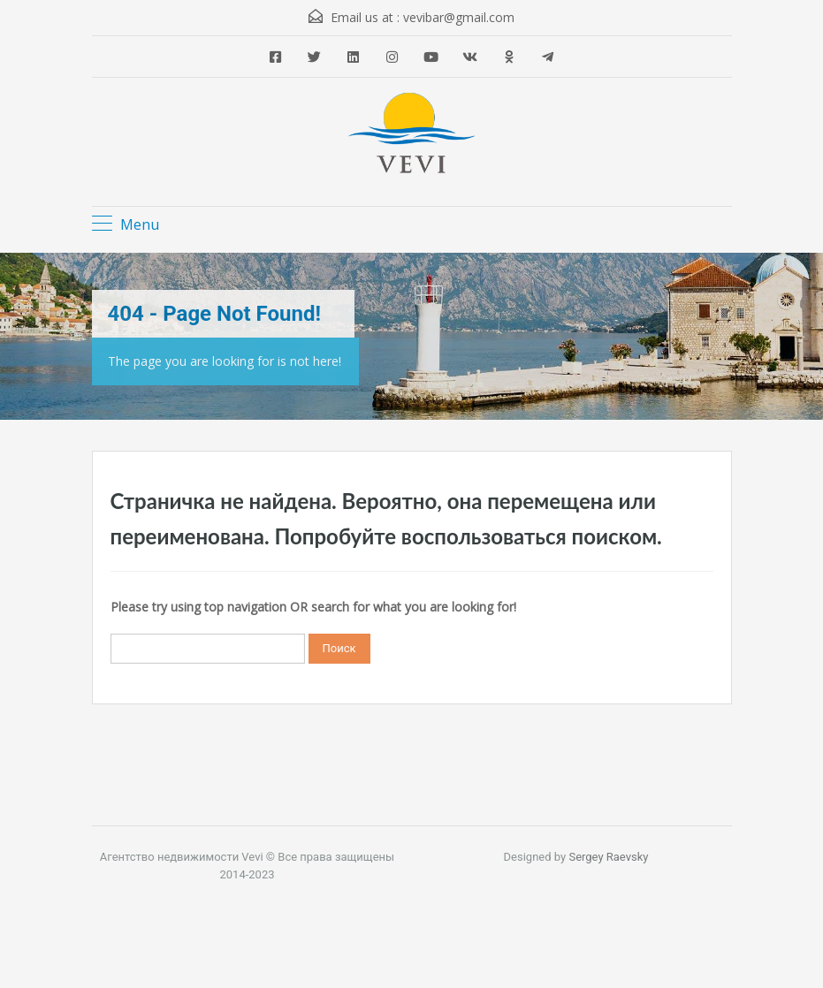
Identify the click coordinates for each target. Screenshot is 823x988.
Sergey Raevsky (608, 856)
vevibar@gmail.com (458, 17)
